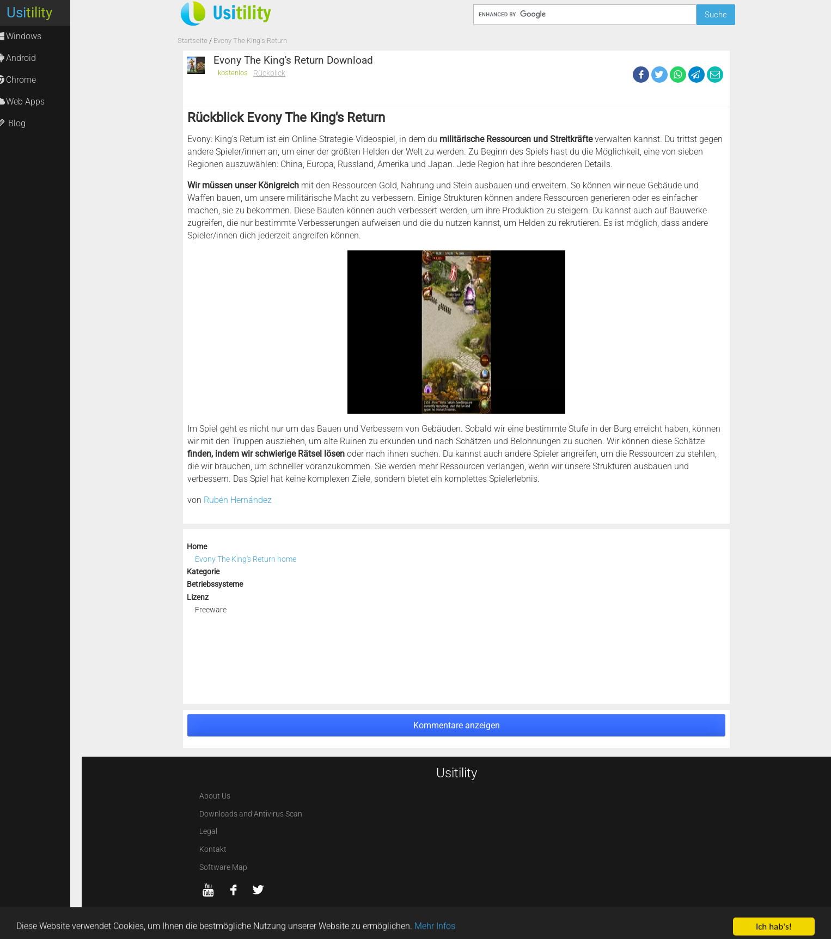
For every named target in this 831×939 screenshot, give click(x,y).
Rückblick (269, 73)
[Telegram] (696, 74)
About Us (214, 796)
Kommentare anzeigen (456, 725)
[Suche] (584, 14)
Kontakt (213, 849)
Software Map (223, 867)
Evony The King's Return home (245, 559)
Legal (208, 831)
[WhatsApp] (678, 74)
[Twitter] (659, 74)
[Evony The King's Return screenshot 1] (456, 332)
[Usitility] (270, 13)
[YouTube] (208, 890)
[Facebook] (641, 74)
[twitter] (258, 890)
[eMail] (715, 74)
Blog (21, 123)
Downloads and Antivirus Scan (250, 814)
